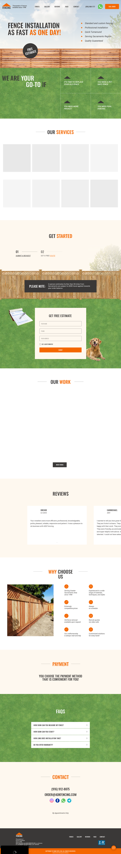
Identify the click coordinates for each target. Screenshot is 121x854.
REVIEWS (57, 6)
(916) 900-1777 (90, 6)
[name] (60, 323)
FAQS (66, 6)
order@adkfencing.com (61, 794)
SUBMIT (60, 350)
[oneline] (60, 338)
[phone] (60, 331)
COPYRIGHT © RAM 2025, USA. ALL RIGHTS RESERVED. (60, 851)
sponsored (25, 845)
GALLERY (47, 6)
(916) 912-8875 (60, 789)
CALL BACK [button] (112, 6)
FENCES (37, 6)
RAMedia (66, 852)
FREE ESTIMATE (31, 51)
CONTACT (76, 6)
